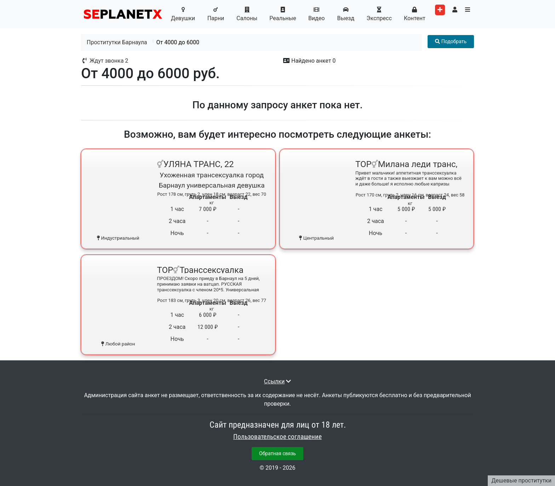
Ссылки (274, 381)
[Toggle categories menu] (467, 10)
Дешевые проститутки (521, 480)
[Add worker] (440, 10)
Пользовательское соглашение (277, 437)
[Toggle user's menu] (454, 10)
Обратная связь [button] (277, 453)
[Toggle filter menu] (451, 41)
